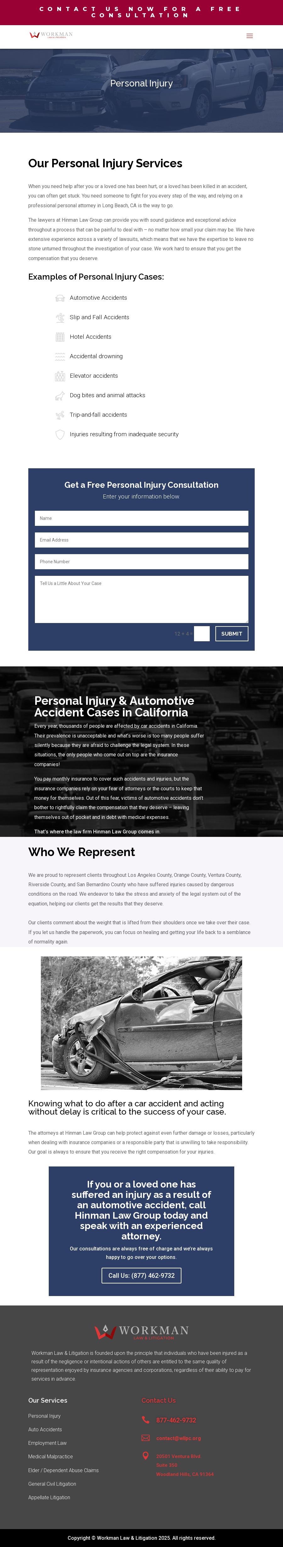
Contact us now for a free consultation (141, 12)
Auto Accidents (45, 1430)
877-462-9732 (176, 1420)
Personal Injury (44, 1416)
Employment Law (47, 1443)
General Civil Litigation (52, 1484)
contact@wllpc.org (178, 1438)
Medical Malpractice (50, 1457)
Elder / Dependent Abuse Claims (63, 1470)
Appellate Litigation (49, 1497)
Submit (231, 634)
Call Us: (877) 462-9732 (141, 1275)
